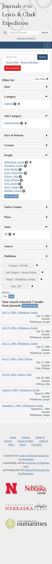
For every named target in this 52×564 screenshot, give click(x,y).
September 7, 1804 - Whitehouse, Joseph (22, 405)
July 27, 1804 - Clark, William (17, 359)
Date (11, 296)
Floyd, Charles (11, 187)
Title (5, 296)
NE (6, 234)
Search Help (12, 62)
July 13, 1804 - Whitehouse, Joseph (20, 312)
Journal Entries (11, 123)
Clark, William (11, 180)
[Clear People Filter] (30, 162)
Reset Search (12, 68)
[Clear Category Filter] (19, 103)
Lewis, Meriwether (13, 173)
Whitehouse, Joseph (14, 162)
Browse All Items (29, 62)
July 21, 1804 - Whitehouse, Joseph (20, 343)
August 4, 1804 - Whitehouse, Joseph (20, 390)
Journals (8, 103)
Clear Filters (41, 79)
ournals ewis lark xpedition (19, 14)
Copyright (36, 444)
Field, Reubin (11, 169)
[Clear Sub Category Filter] (25, 123)
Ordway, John (11, 176)
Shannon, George (13, 190)
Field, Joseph (10, 183)
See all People (11, 196)
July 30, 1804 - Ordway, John (16, 374)
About (23, 444)
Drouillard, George (13, 165)
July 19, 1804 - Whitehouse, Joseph (20, 328)
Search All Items (29, 305)
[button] (37, 265)
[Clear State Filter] (14, 234)
